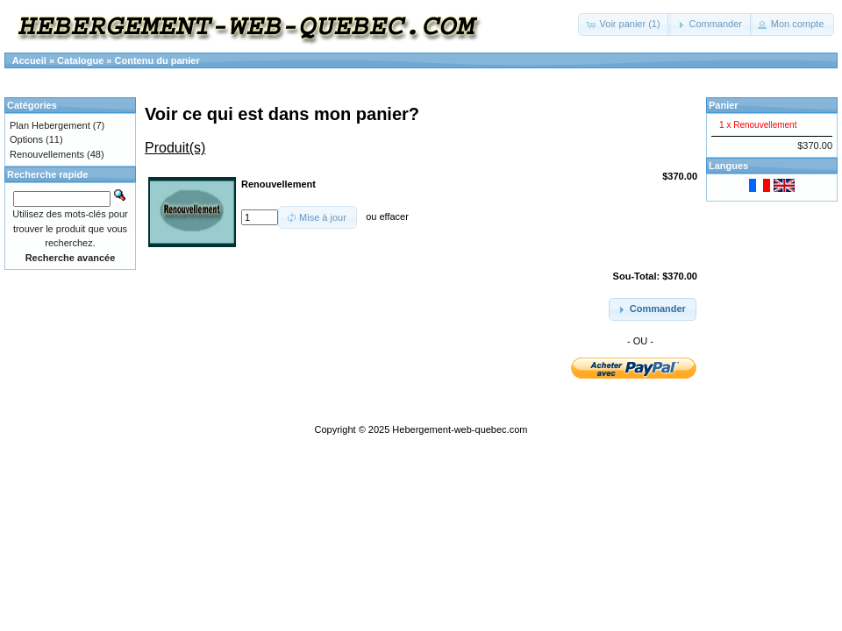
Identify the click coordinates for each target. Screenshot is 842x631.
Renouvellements (47, 154)
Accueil (29, 60)
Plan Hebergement (50, 125)
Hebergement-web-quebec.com (459, 429)
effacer (393, 217)
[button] (624, 24)
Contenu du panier (157, 60)
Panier (724, 105)
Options (26, 139)
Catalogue (80, 60)
